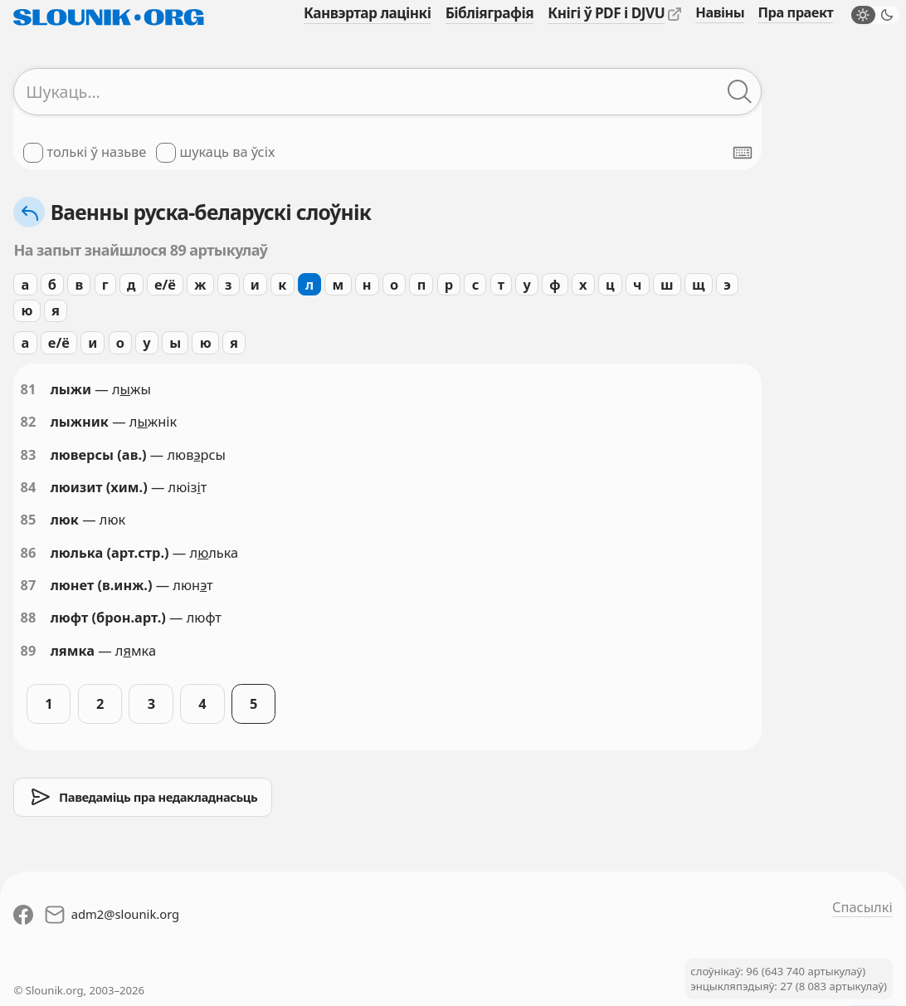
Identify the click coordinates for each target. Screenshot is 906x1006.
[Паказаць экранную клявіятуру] (743, 153)
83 (29, 455)
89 (29, 651)
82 (29, 422)
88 (29, 617)
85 (29, 519)
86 (29, 553)
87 (29, 585)
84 (29, 487)
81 (29, 389)
